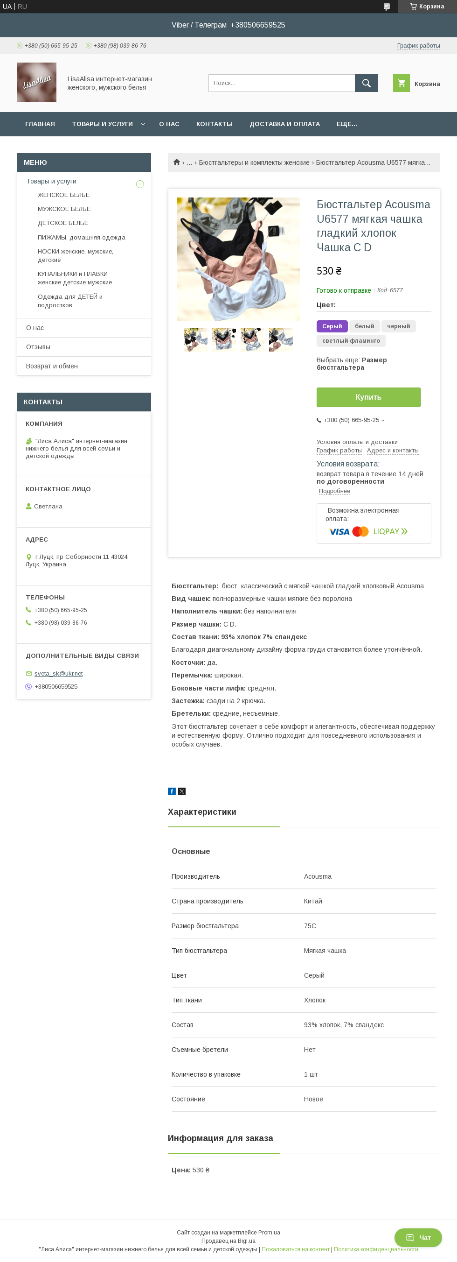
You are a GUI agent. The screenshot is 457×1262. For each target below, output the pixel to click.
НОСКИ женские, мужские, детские (75, 255)
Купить (369, 397)
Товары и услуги (102, 123)
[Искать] (366, 83)
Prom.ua (269, 1232)
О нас (169, 123)
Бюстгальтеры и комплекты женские (254, 162)
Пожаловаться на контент (296, 1249)
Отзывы (38, 347)
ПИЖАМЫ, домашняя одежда (81, 237)
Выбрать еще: (352, 363)
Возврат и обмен (52, 366)
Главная (40, 123)
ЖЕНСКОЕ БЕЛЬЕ (64, 194)
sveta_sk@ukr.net (59, 673)
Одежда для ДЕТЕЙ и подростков (70, 301)
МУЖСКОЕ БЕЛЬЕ (64, 208)
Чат (418, 1238)
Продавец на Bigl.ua (228, 1241)
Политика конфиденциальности (376, 1249)
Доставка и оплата (284, 123)
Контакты (214, 123)
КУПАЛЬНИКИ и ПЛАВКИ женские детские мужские (75, 278)
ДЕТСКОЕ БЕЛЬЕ (63, 222)
